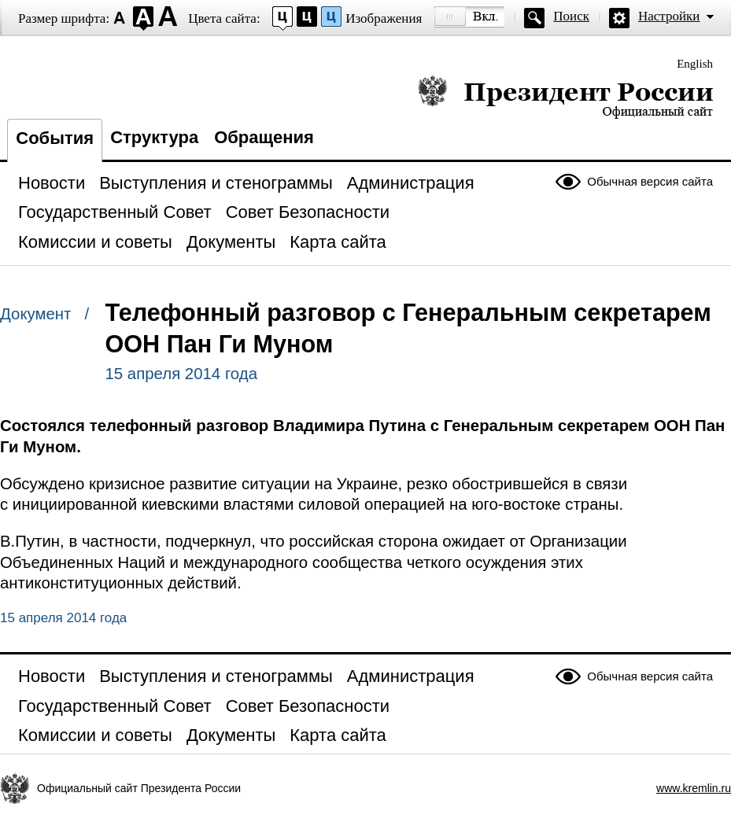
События (55, 138)
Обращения (264, 137)
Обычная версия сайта (650, 181)
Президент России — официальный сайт (565, 96)
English (695, 63)
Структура (154, 137)
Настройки (669, 16)
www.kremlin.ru (693, 788)
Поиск (571, 16)
